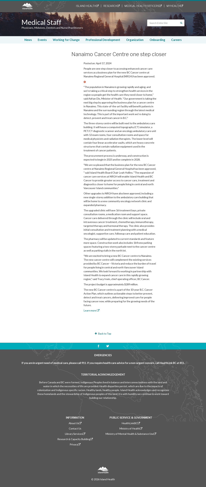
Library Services (75, 433)
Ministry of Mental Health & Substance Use (130, 433)
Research (111, 5)
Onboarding (157, 39)
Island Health (87, 5)
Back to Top (102, 333)
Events (42, 39)
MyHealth (175, 5)
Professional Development (103, 39)
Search (181, 23)
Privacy (75, 444)
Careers (176, 39)
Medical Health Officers (143, 5)
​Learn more (91, 310)
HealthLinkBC (131, 423)
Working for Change (66, 39)
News (28, 39)
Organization (134, 39)
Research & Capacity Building (75, 439)
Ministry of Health (130, 428)
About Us (75, 423)
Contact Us (75, 428)
